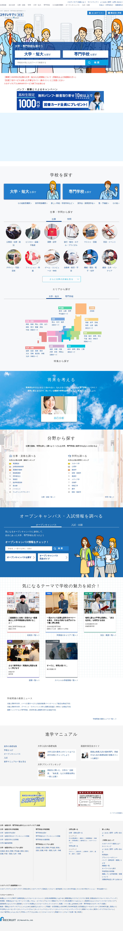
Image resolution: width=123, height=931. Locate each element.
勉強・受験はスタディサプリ (10, 906)
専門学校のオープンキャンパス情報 (48, 836)
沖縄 (42, 353)
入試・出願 (86, 5)
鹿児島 (37, 353)
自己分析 (12, 5)
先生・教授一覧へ (107, 635)
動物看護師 (17, 473)
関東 (11, 851)
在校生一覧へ (32, 635)
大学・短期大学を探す (7, 833)
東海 (22, 851)
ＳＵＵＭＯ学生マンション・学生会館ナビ (91, 889)
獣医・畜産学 (76, 492)
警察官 (15, 479)
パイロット (17, 489)
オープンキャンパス (72, 5)
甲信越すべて (63, 314)
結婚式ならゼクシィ (38, 906)
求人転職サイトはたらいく (74, 901)
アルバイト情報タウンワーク (54, 901)
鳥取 (27, 324)
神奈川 (95, 339)
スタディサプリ (5, 889)
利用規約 (105, 855)
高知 (41, 327)
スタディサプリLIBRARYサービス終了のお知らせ (24, 83)
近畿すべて (53, 355)
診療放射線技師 (18, 466)
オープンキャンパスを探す (19, 557)
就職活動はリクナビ (72, 898)
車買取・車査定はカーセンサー (11, 901)
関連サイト (59, 912)
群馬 (94, 336)
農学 (73, 489)
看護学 (74, 476)
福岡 (27, 351)
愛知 (78, 349)
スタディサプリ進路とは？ (111, 844)
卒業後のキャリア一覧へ (66, 635)
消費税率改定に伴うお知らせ (112, 879)
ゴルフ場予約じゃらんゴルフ (10, 912)
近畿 (1, 854)
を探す (37, 54)
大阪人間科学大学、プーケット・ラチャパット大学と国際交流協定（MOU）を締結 (39, 707)
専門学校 (47, 5)
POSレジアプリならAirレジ (30, 912)
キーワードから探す (109, 868)
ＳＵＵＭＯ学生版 (69, 889)
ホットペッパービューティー (45, 909)
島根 (32, 324)
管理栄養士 (75, 840)
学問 (29, 5)
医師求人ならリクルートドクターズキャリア (100, 901)
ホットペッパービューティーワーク (68, 909)
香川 (32, 327)
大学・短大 (37, 5)
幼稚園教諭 (89, 838)
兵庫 (51, 352)
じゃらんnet (25, 906)
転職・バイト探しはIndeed (68, 904)
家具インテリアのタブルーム (104, 909)
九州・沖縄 (17, 854)
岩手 (91, 322)
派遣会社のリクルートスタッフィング (103, 898)
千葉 (85, 339)
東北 (7, 851)
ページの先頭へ (117, 813)
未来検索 (3, 5)
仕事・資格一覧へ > (48, 497)
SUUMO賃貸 (72, 906)
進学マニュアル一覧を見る (15, 762)
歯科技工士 (84, 840)
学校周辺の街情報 (108, 871)
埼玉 (99, 336)
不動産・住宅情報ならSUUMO (56, 906)
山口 (45, 324)
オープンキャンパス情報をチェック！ (27, 542)
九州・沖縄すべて (32, 356)
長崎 (36, 351)
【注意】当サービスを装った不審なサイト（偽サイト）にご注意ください (34, 80)
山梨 (65, 311)
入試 (6, 758)
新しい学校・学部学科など (61, 203)
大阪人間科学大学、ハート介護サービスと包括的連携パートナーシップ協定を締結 (38, 703)
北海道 (92, 311)
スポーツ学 (75, 463)
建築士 (82, 838)
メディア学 (75, 479)
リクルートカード (47, 912)
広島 (41, 324)
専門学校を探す (41, 833)
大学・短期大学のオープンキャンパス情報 (14, 836)
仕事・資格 (21, 5)
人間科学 (85, 851)
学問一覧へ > (109, 497)
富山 (53, 322)
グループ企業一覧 (70, 912)
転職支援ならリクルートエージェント (31, 898)
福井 (62, 322)
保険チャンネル (87, 909)
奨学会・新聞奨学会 (85, 203)
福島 (96, 325)
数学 (73, 854)
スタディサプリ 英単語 (39, 889)
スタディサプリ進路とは (75, 2)
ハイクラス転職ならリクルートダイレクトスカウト (40, 904)
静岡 (73, 349)
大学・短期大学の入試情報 (9, 839)
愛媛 (36, 327)
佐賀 (32, 351)
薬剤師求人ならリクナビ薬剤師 (11, 904)
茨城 (85, 336)
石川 (57, 322)
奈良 (55, 352)
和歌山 (61, 352)
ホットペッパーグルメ (26, 909)
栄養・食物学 (76, 473)
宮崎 (32, 353)
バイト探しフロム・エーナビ (33, 901)
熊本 (41, 351)
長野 (69, 311)
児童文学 (78, 851)
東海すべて (71, 352)
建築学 (74, 470)
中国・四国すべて (32, 330)
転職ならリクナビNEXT (8, 898)
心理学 (74, 466)
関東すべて (88, 341)
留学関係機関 (40, 203)
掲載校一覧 (106, 866)
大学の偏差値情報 (6, 843)
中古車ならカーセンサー (8, 909)
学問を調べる (73, 846)
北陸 (26, 851)
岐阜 (69, 349)
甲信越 (17, 851)
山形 (91, 325)
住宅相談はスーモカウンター (88, 906)
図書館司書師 (17, 470)
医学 (91, 851)
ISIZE (79, 912)
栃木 (90, 336)
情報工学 (75, 486)
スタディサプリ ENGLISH (21, 889)
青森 (86, 322)
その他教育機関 (57, 5)
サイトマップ (92, 2)
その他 (115, 203)
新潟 (60, 311)
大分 (27, 353)
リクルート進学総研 (55, 889)
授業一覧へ (33, 680)
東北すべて (89, 328)
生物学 (74, 482)
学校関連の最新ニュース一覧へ (103, 719)
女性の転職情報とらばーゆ (54, 898)
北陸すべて (55, 325)
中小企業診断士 (73, 838)
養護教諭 (16, 463)
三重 (82, 349)
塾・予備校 (103, 203)
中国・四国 (8, 854)
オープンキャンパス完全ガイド (49, 557)
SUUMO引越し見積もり (107, 906)
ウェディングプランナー (21, 492)
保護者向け (119, 5)
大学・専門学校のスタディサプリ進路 (92, 904)
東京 (90, 339)
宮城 (96, 322)
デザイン (71, 851)
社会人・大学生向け (106, 5)
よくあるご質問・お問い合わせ (111, 2)
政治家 (15, 486)
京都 (55, 349)
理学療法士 (17, 476)
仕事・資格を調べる (76, 833)
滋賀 (51, 349)
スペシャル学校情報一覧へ (65, 680)
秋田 (86, 325)
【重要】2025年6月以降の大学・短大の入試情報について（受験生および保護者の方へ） (40, 77)
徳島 (27, 327)
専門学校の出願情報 (43, 839)
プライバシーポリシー (109, 857)
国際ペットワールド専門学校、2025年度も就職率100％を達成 (31, 710)
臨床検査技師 (17, 482)
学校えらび (8, 750)
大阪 (60, 349)
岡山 (36, 324)
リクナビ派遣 (84, 898)
